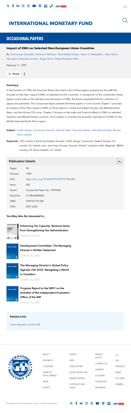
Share (13, 74)
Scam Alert (101, 381)
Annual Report (77, 378)
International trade (102, 130)
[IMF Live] (61, 6)
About (46, 354)
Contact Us (101, 363)
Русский (119, 378)
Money (116, 130)
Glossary (100, 375)
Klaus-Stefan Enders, (69, 54)
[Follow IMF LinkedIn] (18, 5)
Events (46, 387)
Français (120, 366)
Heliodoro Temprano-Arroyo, (22, 59)
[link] (9, 73)
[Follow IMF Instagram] (23, 5)
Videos (72, 354)
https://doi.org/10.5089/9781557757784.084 (50, 179)
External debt (63, 130)
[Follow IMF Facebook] (13, 5)
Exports (50, 130)
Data (71, 360)
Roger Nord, (47, 59)
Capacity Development (50, 374)
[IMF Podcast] (39, 5)
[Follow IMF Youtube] (34, 5)
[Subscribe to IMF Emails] (45, 5)
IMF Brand (100, 387)
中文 (117, 360)
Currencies (39, 130)
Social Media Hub (78, 372)
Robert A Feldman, (46, 54)
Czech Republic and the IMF (25, 325)
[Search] (125, 20)
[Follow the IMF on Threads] (28, 5)
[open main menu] (125, 7)
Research (48, 360)
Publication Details (65, 161)
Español (119, 384)
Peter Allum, (111, 54)
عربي (117, 354)
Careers (99, 369)
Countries (48, 366)
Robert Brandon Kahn (66, 59)
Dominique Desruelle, (22, 54)
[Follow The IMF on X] (8, 5)
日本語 (118, 372)
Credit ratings (24, 130)
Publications (76, 366)
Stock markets (24, 135)
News (45, 381)
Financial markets (80, 130)
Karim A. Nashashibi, (92, 54)
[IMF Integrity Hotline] (51, 5)
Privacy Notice (99, 356)
